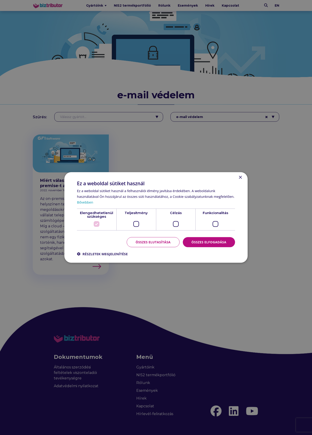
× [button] (240, 177)
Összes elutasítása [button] (153, 242)
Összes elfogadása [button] (209, 242)
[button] (102, 254)
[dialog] (156, 217)
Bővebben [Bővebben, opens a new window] (85, 202)
